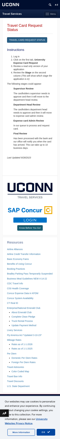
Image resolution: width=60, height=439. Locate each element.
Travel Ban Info (14, 376)
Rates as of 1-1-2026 (22, 344)
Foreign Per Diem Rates (24, 362)
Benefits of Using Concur (19, 264)
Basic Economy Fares (18, 259)
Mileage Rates (14, 340)
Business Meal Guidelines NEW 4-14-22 (27, 278)
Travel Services (12, 14)
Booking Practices (16, 269)
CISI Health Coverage (18, 288)
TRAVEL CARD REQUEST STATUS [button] (27, 40)
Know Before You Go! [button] (30, 228)
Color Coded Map (20, 371)
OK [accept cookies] (46, 432)
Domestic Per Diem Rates (24, 358)
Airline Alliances (15, 249)
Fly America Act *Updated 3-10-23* (24, 335)
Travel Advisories (15, 367)
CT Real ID (12, 303)
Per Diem (11, 353)
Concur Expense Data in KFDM (22, 293)
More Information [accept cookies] (21, 432)
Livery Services (14, 330)
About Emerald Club (22, 312)
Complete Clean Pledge (23, 316)
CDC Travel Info (15, 283)
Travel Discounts (15, 381)
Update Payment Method (24, 325)
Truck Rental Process (22, 321)
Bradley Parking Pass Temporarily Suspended (30, 273)
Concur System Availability (20, 298)
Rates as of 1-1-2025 (22, 348)
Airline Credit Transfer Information (23, 254)
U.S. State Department (18, 386)
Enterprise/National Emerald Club (23, 308)
